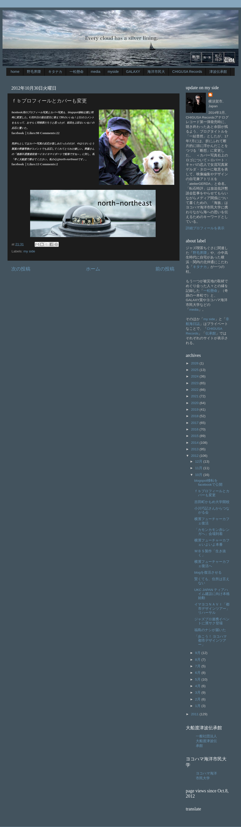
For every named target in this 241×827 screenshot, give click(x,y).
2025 (195, 370)
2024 (195, 376)
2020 (195, 403)
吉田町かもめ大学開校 (211, 502)
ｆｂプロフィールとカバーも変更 (211, 493)
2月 (198, 699)
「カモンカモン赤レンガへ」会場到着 (211, 532)
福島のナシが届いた (210, 630)
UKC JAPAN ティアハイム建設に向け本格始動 (212, 594)
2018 (195, 416)
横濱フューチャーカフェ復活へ (211, 564)
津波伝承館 (218, 72)
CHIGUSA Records (187, 72)
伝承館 (210, 333)
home (15, 72)
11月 (199, 468)
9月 (198, 653)
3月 (198, 692)
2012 (195, 456)
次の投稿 (20, 268)
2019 (195, 409)
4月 (198, 686)
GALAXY (133, 72)
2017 (195, 423)
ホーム (93, 268)
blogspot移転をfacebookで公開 (208, 482)
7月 (198, 666)
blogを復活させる (208, 572)
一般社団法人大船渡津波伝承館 (206, 741)
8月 (198, 659)
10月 (199, 475)
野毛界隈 (34, 72)
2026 (195, 363)
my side (29, 251)
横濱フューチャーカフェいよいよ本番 (211, 542)
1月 (198, 706)
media (95, 72)
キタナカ (55, 72)
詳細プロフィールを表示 (205, 228)
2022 (195, 390)
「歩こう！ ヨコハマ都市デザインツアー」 (210, 640)
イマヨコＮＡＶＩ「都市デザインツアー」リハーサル (212, 608)
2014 (195, 443)
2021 (195, 396)
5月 (198, 679)
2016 (195, 429)
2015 (195, 436)
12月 (199, 461)
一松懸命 (77, 72)
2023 (195, 383)
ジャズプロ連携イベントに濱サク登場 (211, 621)
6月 (198, 673)
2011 (195, 714)
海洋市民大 (156, 72)
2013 (195, 449)
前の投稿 (164, 268)
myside (113, 72)
